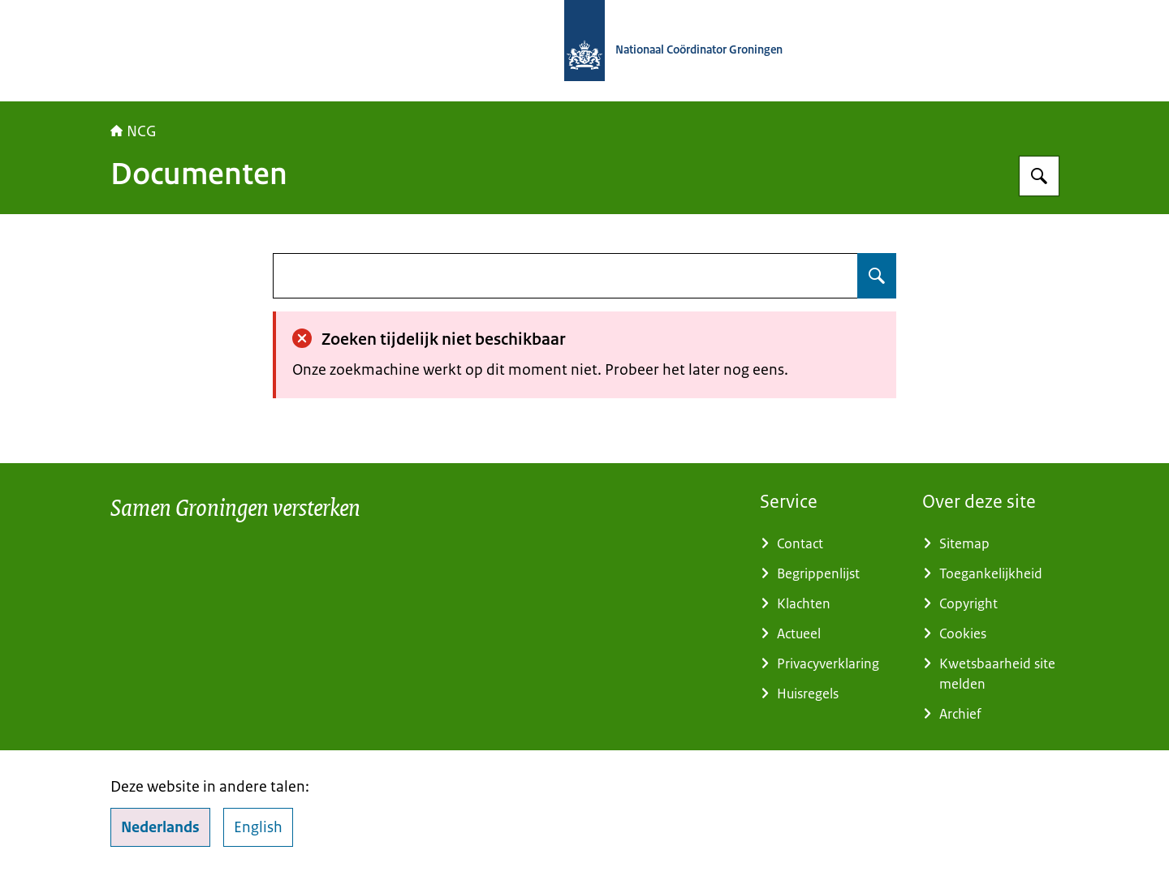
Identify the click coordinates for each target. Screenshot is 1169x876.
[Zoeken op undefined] (876, 275)
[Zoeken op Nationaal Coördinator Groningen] (1039, 176)
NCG (133, 131)
